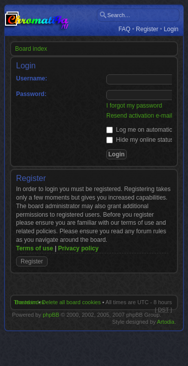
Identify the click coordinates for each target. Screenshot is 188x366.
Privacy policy (78, 248)
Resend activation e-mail (139, 115)
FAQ (124, 29)
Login (171, 29)
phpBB (51, 315)
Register (147, 29)
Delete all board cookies (71, 302)
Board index (31, 48)
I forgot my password (134, 105)
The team (25, 302)
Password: (31, 94)
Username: (31, 78)
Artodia (165, 322)
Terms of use (34, 248)
